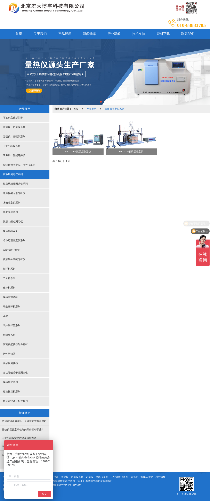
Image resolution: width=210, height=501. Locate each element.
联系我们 (187, 34)
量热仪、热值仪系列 (14, 127)
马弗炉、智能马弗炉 (14, 155)
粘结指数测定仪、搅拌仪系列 (19, 164)
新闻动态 (89, 34)
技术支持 (138, 34)
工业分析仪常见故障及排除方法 (19, 438)
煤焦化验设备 (10, 231)
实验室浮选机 (10, 297)
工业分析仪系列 (11, 146)
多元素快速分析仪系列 (15, 401)
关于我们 (40, 34)
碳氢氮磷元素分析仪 (14, 193)
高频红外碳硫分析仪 (14, 259)
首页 (19, 34)
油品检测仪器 (10, 363)
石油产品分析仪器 (13, 117)
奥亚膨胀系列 (10, 212)
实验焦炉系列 (10, 382)
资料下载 (163, 34)
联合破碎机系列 (11, 306)
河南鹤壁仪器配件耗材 (15, 344)
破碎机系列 (9, 287)
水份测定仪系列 (11, 202)
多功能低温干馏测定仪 (15, 372)
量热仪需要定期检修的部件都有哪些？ (23, 429)
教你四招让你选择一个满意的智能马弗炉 (24, 421)
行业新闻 (114, 34)
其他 (5, 316)
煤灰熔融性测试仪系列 (15, 183)
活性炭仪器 (9, 353)
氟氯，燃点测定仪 (13, 221)
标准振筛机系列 (11, 391)
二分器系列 (9, 278)
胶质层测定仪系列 (114, 108)
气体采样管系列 (11, 325)
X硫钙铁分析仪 (11, 249)
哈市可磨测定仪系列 (14, 240)
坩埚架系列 (9, 334)
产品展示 (64, 34)
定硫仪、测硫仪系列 (14, 136)
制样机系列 (9, 268)
